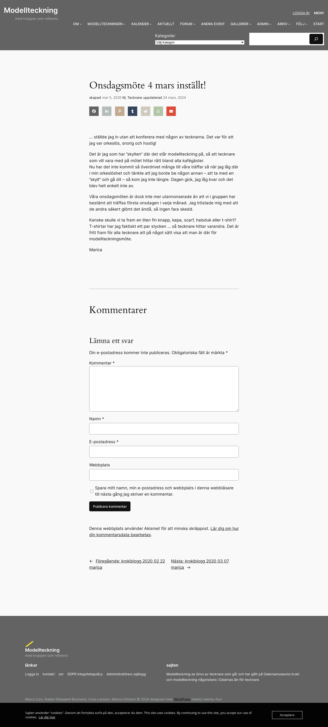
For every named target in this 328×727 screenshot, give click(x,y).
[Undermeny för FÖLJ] (306, 24)
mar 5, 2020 (112, 97)
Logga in (301, 13)
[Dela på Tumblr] (132, 111)
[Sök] (316, 39)
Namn (96, 418)
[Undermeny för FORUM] (194, 24)
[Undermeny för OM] (81, 24)
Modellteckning (31, 10)
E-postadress (104, 441)
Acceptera (287, 715)
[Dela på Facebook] (94, 111)
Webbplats (99, 465)
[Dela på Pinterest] (119, 111)
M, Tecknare (132, 97)
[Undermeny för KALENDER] (151, 24)
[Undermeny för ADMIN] (270, 24)
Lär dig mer (47, 717)
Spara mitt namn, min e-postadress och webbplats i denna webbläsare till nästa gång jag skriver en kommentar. (164, 491)
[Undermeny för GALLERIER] (250, 24)
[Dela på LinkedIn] (106, 111)
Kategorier (165, 35)
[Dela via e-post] (171, 111)
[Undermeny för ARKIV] (289, 24)
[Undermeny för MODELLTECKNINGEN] (124, 24)
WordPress (182, 699)
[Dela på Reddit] (145, 111)
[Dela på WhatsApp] (158, 111)
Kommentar (102, 363)
